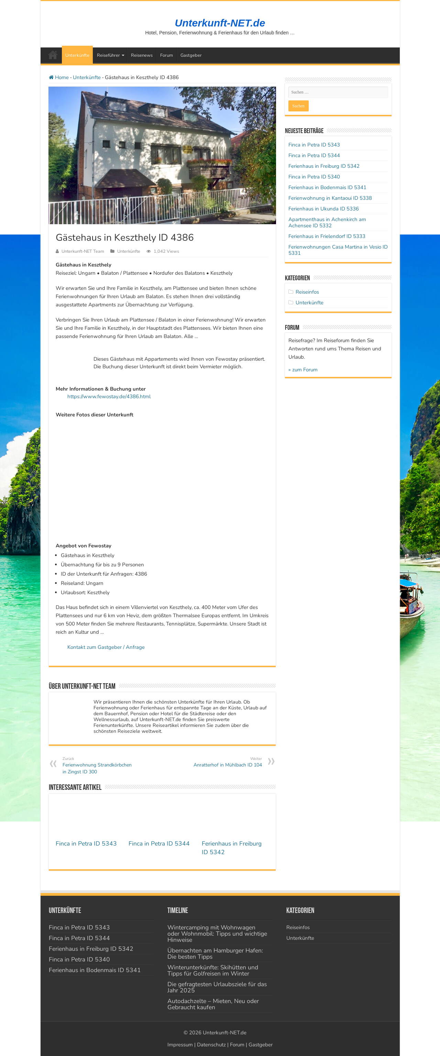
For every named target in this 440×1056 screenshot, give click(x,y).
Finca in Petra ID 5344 (159, 843)
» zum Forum (303, 369)
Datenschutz (211, 1044)
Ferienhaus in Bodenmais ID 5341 (327, 187)
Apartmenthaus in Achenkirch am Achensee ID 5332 (327, 222)
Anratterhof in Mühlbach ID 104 (226, 762)
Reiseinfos (307, 292)
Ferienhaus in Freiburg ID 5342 (324, 166)
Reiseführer (108, 55)
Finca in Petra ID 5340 (314, 176)
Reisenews (142, 55)
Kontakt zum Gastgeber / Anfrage (106, 647)
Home (59, 77)
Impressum (180, 1044)
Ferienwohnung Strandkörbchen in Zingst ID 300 (98, 765)
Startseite (53, 54)
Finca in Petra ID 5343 (86, 843)
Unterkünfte (77, 55)
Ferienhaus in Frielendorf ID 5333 (326, 236)
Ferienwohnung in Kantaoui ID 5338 (330, 198)
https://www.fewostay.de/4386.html (109, 396)
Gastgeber (191, 55)
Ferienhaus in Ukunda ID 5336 (323, 208)
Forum (166, 55)
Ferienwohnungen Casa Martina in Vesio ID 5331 (338, 250)
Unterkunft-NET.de (220, 23)
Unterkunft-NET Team (83, 251)
